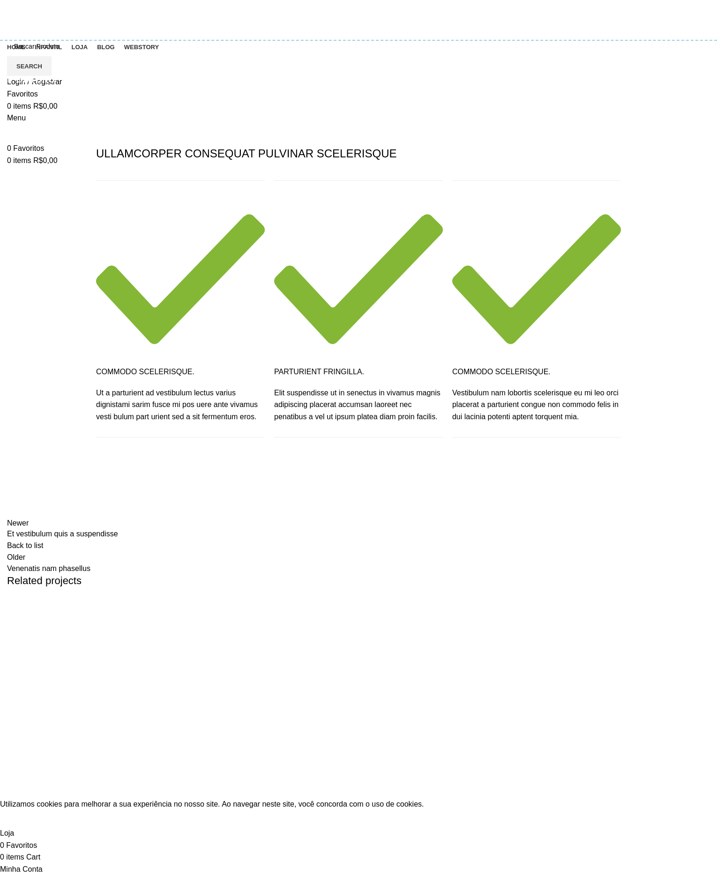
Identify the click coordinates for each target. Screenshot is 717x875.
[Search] (358, 46)
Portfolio (46, 100)
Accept (18, 819)
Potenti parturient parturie (65, 625)
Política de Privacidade (225, 721)
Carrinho (559, 686)
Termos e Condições (221, 704)
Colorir (377, 686)
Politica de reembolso (222, 739)
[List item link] (90, 771)
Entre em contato (215, 686)
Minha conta (565, 704)
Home (14, 100)
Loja (552, 721)
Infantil (377, 704)
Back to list (25, 545)
